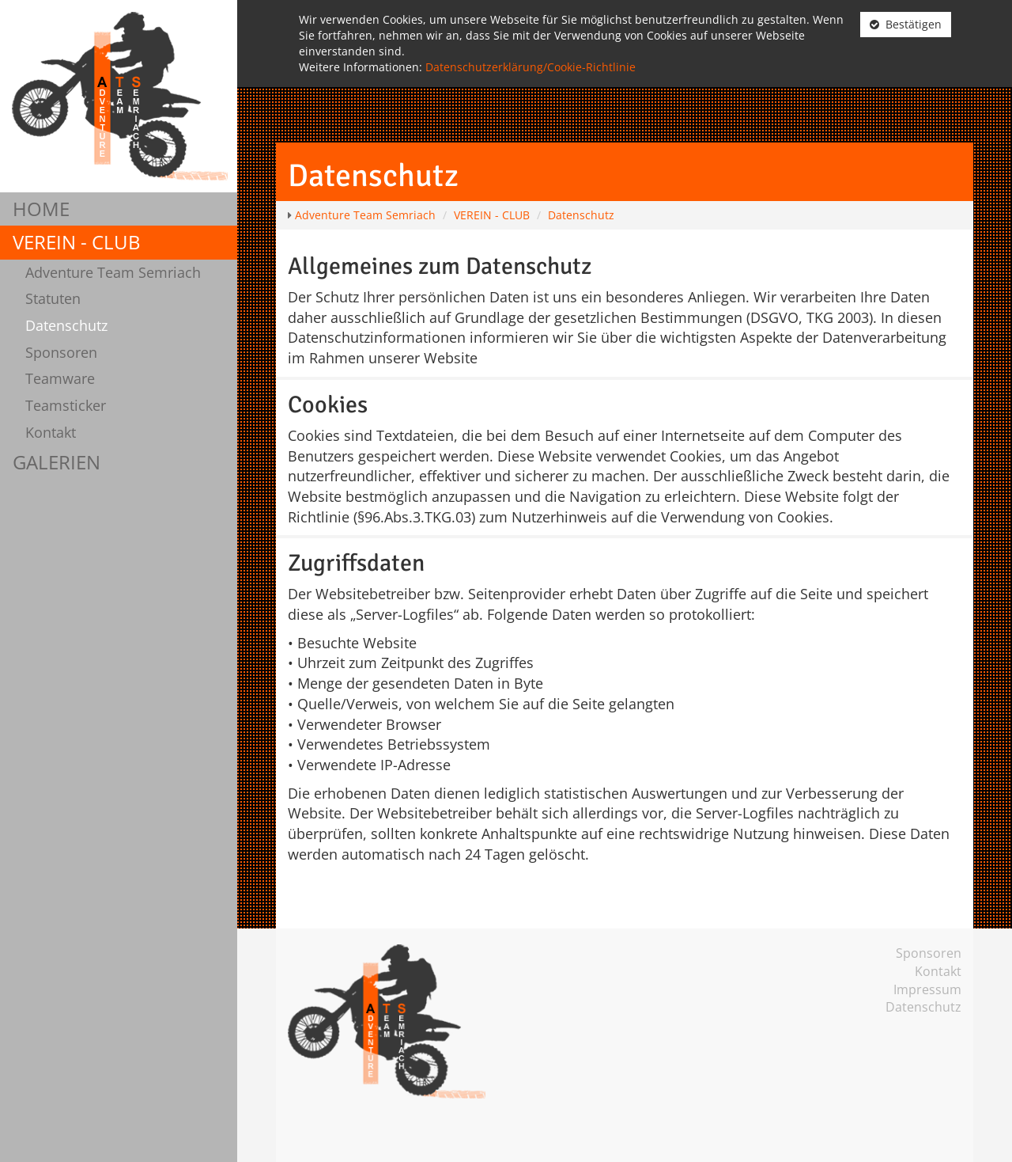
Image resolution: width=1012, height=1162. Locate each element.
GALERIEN (56, 462)
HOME (41, 209)
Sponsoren (61, 352)
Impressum (927, 989)
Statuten (53, 298)
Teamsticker (65, 405)
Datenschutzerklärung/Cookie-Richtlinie (530, 66)
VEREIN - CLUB (77, 242)
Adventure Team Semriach (113, 272)
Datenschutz (66, 325)
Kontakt (50, 432)
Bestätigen (906, 24)
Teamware (60, 378)
